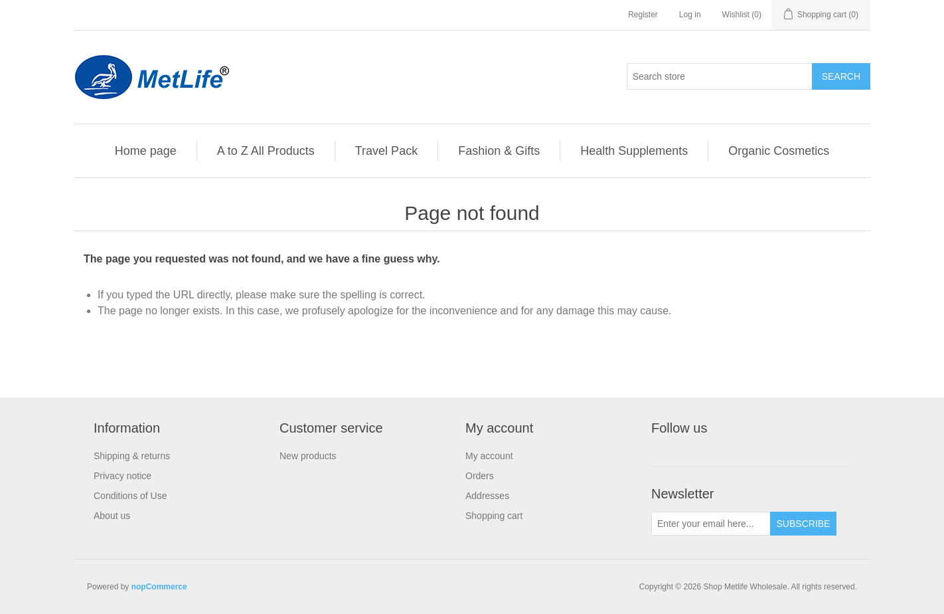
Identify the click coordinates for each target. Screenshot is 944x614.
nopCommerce (159, 586)
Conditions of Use (130, 495)
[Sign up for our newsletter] (711, 524)
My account (489, 456)
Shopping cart (493, 515)
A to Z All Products (266, 150)
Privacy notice (122, 475)
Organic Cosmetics (778, 150)
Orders (479, 475)
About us (112, 515)
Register (643, 14)
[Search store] (720, 76)
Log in (690, 14)
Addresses (487, 495)
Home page (146, 150)
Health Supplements (634, 150)
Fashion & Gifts (499, 150)
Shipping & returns (132, 456)
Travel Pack (386, 150)
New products (308, 456)
